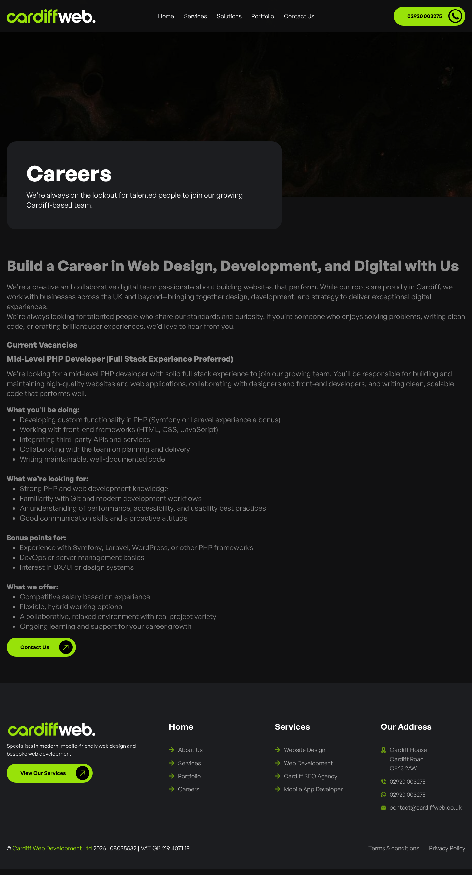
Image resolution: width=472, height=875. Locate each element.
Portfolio (262, 16)
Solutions (229, 16)
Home (166, 16)
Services (195, 16)
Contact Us (299, 16)
